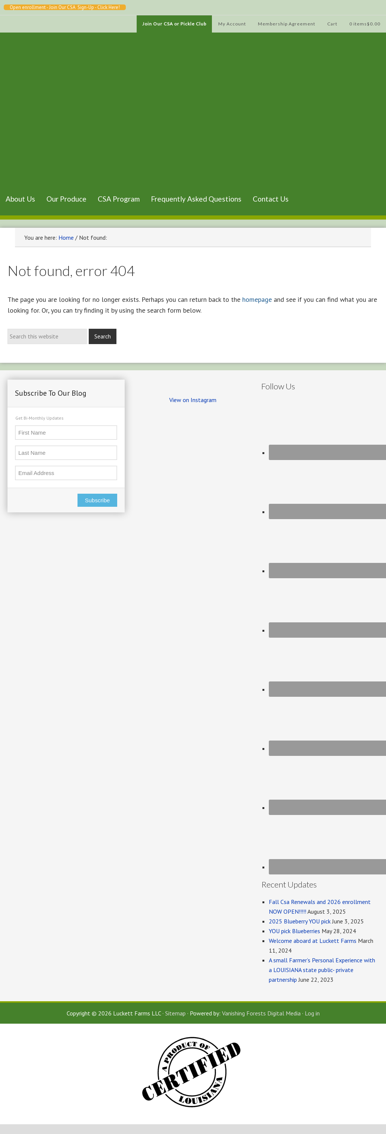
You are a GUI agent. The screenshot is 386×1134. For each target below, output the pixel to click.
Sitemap (175, 1013)
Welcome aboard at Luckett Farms (312, 940)
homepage (257, 299)
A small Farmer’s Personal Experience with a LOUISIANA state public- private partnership (322, 969)
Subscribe (97, 500)
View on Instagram (192, 400)
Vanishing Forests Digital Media (261, 1013)
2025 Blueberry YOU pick (300, 921)
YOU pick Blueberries (294, 931)
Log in (312, 1013)
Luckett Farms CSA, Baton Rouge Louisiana (37, 121)
